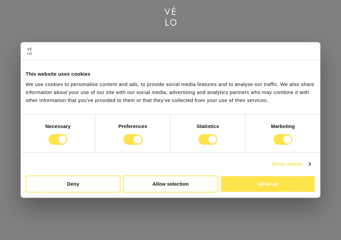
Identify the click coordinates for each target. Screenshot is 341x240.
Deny (73, 184)
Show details (287, 164)
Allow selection (170, 184)
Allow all (268, 184)
